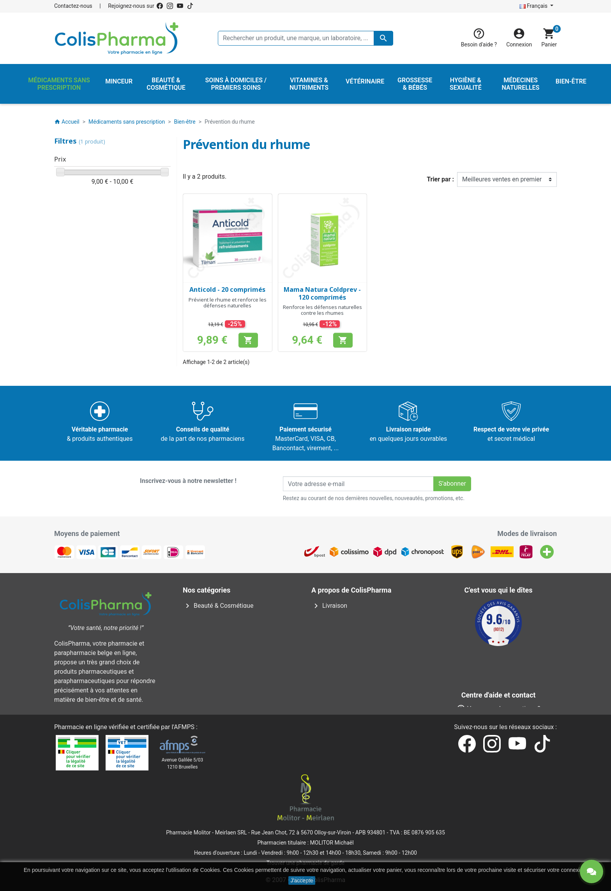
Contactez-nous (73, 6)
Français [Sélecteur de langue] (534, 6)
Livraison (329, 605)
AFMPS (184, 727)
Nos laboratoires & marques (355, 690)
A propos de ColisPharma (352, 633)
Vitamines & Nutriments (221, 671)
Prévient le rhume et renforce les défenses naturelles (228, 302)
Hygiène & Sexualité (215, 624)
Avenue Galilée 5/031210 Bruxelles (182, 763)
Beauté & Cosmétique (218, 605)
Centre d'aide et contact (349, 652)
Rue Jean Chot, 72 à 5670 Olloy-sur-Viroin (301, 832)
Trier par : (440, 179)
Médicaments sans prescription (232, 643)
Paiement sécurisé (342, 643)
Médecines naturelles (218, 633)
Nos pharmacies (339, 680)
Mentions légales (340, 615)
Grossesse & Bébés (215, 615)
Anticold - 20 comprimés (227, 289)
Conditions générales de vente (358, 624)
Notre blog (331, 699)
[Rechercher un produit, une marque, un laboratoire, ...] (305, 38)
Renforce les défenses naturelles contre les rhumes (322, 310)
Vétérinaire (203, 662)
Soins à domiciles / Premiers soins (236, 652)
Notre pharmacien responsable (359, 662)
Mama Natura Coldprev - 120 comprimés (322, 293)
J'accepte (301, 880)
